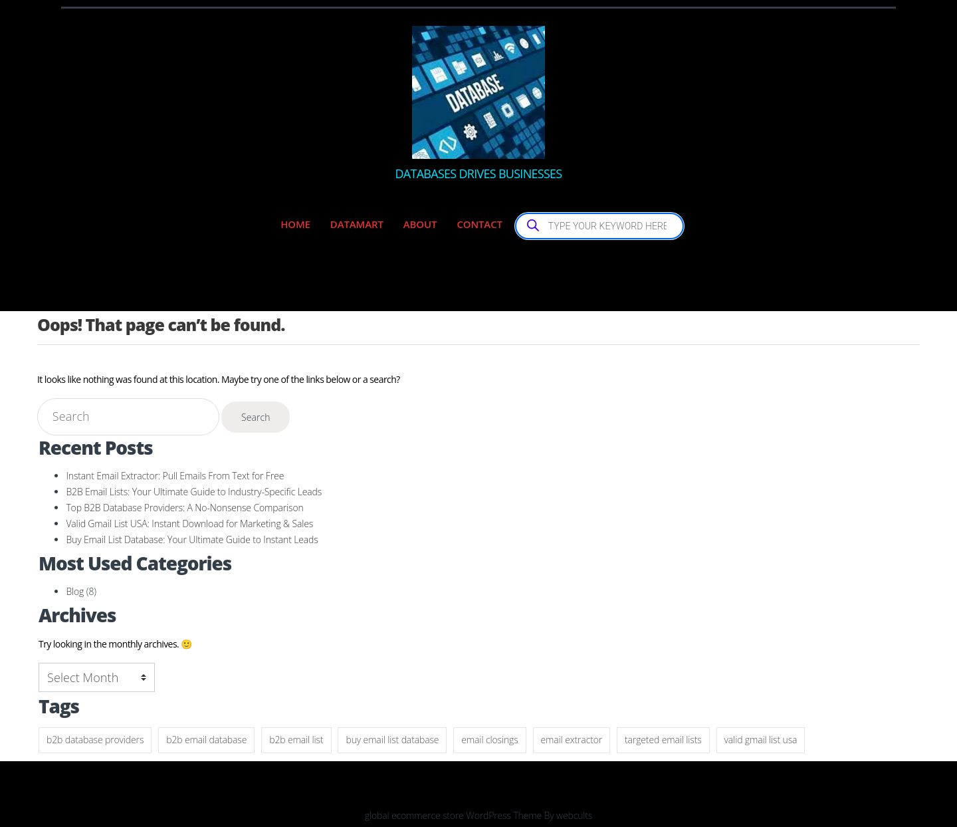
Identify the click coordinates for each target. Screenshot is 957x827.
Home (295, 224)
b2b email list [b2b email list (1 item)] (296, 739)
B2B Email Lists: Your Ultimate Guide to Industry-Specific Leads (194, 491)
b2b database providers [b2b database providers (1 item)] (95, 739)
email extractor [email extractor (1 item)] (572, 739)
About (420, 224)
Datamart (356, 224)
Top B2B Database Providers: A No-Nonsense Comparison (184, 507)
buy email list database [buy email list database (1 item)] (392, 739)
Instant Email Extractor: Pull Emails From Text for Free (175, 475)
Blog (75, 591)
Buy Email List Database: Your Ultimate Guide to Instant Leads (192, 539)
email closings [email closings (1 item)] (489, 739)
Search (255, 417)
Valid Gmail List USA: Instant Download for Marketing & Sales (189, 523)
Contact (479, 224)
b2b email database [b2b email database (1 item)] (206, 739)
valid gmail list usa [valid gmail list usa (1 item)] (761, 739)
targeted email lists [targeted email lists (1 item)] (663, 739)
